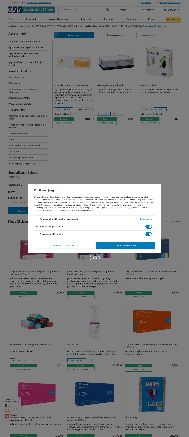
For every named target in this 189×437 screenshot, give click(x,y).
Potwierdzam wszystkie (125, 245)
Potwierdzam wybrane (63, 245)
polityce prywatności (62, 202)
